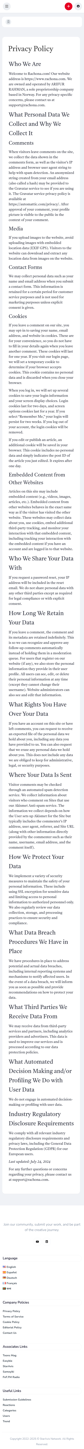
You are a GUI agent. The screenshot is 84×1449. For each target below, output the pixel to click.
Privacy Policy (11, 1311)
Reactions (9, 1405)
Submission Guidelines (17, 1399)
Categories (9, 1410)
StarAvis (8, 1366)
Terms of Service (13, 1316)
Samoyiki (8, 1372)
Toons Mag (9, 1355)
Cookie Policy (11, 1322)
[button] (7, 6)
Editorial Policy (12, 1327)
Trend (6, 1421)
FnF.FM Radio (11, 1377)
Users (6, 1416)
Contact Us (9, 1333)
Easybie (7, 1361)
